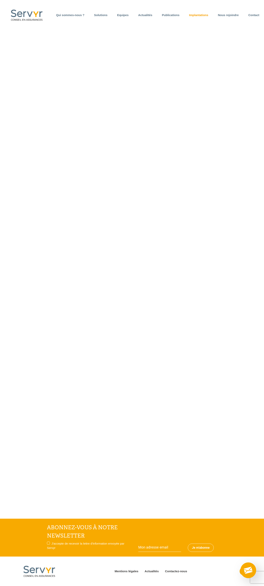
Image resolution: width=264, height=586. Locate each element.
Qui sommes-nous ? (70, 15)
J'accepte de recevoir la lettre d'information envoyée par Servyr (85, 546)
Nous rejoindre (228, 15)
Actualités (145, 15)
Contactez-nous (176, 571)
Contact (253, 15)
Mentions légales (126, 571)
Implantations (198, 15)
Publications (170, 15)
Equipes (122, 15)
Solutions (100, 15)
